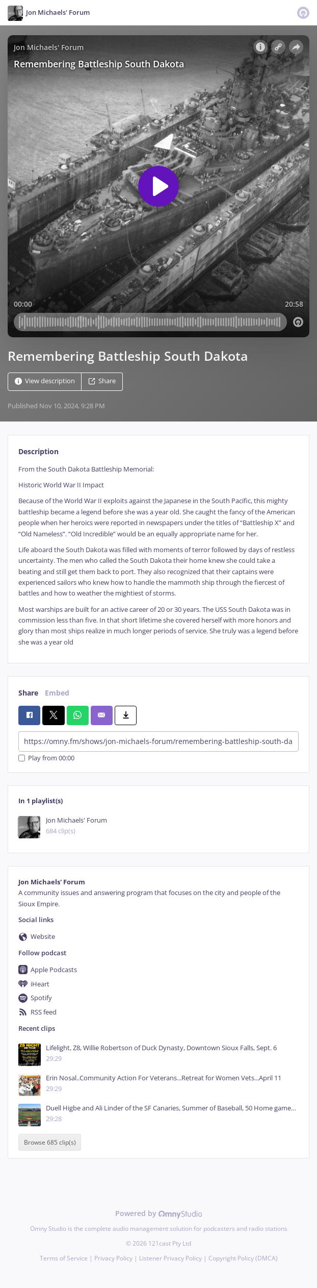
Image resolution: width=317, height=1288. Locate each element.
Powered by (158, 1213)
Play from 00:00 (46, 758)
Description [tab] (38, 451)
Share (102, 381)
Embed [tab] (57, 693)
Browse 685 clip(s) (50, 1142)
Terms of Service (64, 1258)
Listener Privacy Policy (170, 1258)
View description (45, 381)
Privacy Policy (113, 1258)
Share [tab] (28, 693)
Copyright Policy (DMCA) (243, 1258)
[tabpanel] (158, 556)
